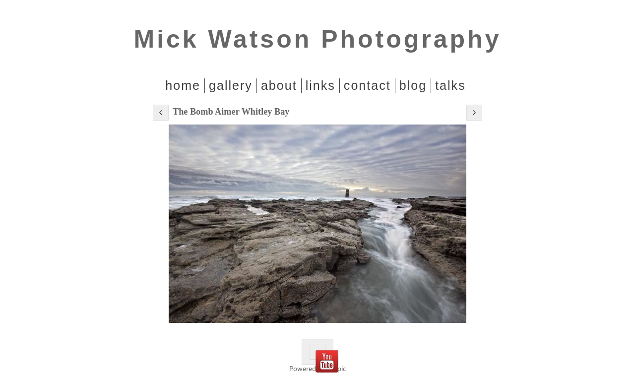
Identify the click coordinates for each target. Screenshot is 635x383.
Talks (450, 85)
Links (320, 85)
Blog (413, 85)
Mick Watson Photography (318, 39)
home (182, 85)
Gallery (231, 85)
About (279, 85)
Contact (367, 85)
